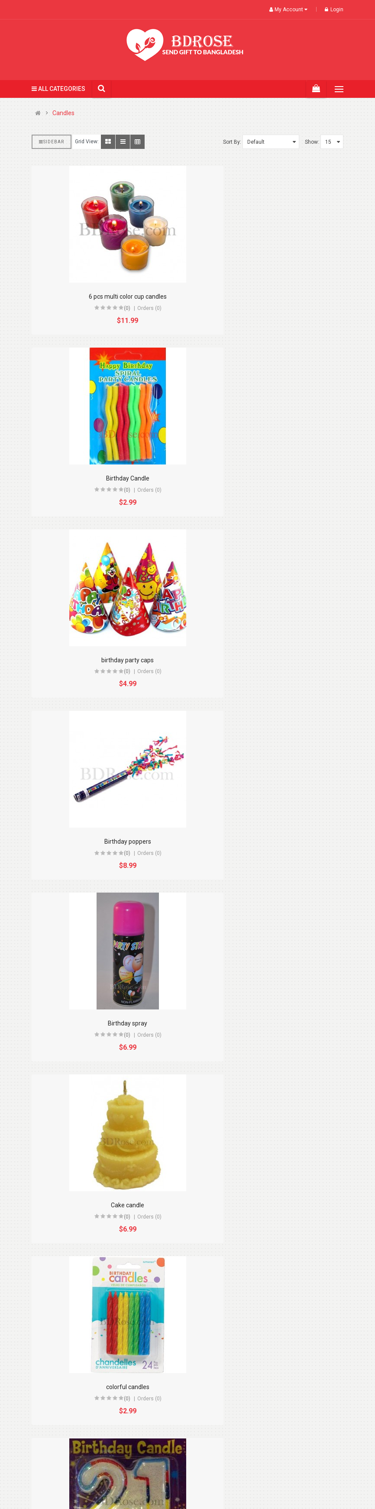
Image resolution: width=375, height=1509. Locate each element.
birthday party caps (106, 478)
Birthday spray (106, 660)
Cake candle (268, 660)
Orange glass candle (269, 1205)
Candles (63, 113)
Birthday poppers (269, 478)
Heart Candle (269, 1023)
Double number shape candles (268, 841)
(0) (106, 308)
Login (334, 9)
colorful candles (106, 841)
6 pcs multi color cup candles (106, 296)
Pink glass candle (106, 1386)
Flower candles (106, 1023)
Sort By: (232, 142)
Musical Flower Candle (106, 1205)
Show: (312, 142)
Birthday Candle (269, 296)
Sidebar (51, 141)
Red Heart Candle (269, 1386)
